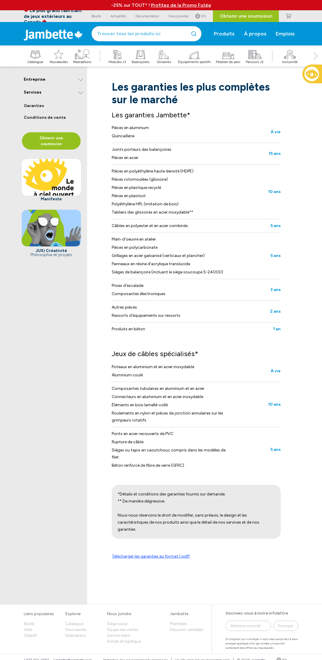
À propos (255, 34)
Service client (118, 635)
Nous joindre (119, 613)
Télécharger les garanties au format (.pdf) (151, 556)
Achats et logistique (124, 641)
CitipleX (30, 635)
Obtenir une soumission (246, 16)
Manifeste (178, 624)
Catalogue (74, 624)
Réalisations (75, 635)
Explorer (73, 613)
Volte (28, 629)
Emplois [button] (285, 34)
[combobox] (146, 33)
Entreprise (34, 79)
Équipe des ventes (122, 629)
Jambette (179, 613)
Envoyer (285, 625)
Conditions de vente (45, 117)
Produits (224, 34)
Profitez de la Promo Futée (181, 5)
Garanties (34, 105)
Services (32, 92)
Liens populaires (39, 613)
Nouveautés (75, 629)
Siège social (117, 624)
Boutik (29, 624)
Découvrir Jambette (186, 629)
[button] (315, 62)
